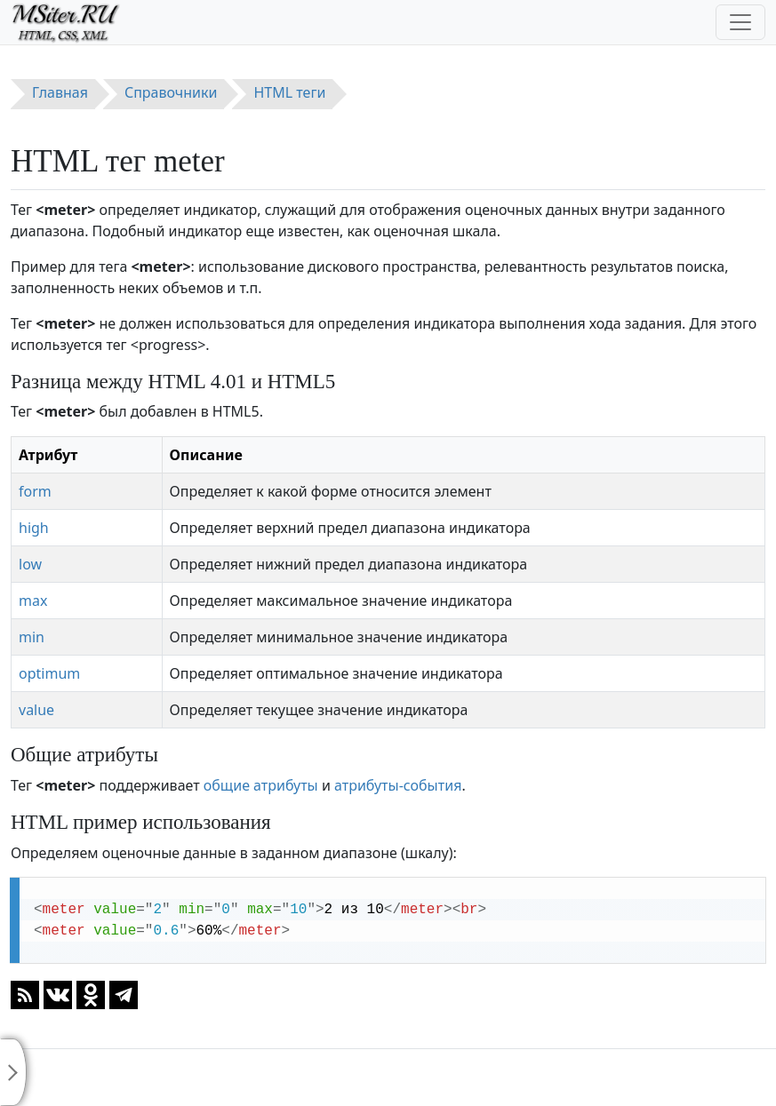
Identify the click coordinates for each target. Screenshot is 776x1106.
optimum (49, 673)
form (35, 491)
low (30, 564)
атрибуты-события (397, 785)
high (34, 527)
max (33, 600)
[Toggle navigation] (740, 22)
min (31, 637)
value (36, 710)
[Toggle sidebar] (13, 1072)
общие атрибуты (261, 785)
